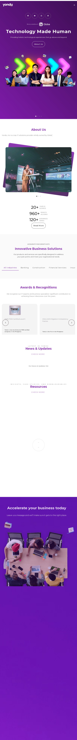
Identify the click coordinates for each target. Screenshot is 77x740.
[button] (74, 5)
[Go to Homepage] (20, 5)
